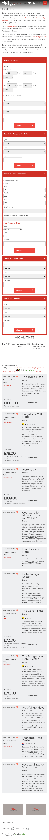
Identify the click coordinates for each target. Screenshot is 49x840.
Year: (34, 73)
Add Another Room (13, 223)
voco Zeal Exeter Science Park (33, 766)
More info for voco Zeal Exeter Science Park (36, 788)
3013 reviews (8, 746)
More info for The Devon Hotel (36, 646)
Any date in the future (14, 95)
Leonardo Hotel (10, 26)
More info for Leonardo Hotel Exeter (36, 754)
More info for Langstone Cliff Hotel (36, 459)
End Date (7, 82)
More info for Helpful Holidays (36, 727)
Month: (19, 73)
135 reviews (7, 385)
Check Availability (11, 181)
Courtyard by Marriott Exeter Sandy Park (38, 346)
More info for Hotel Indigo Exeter (36, 600)
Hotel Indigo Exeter (30, 575)
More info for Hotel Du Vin (36, 502)
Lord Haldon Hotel (30, 550)
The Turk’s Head (8, 344)
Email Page (20, 829)
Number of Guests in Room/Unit (16, 215)
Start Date (7, 69)
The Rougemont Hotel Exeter (33, 658)
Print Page (6, 829)
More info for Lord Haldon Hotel (36, 564)
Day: (5, 73)
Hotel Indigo (36, 37)
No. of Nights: (8, 207)
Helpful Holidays (33, 707)
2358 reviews (8, 619)
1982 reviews (8, 422)
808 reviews (8, 557)
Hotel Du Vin (25, 18)
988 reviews (7, 664)
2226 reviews (8, 478)
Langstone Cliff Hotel (32, 415)
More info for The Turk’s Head (36, 404)
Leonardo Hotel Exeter (32, 739)
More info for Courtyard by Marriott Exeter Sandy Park (36, 539)
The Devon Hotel (33, 610)
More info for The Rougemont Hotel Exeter (36, 697)
